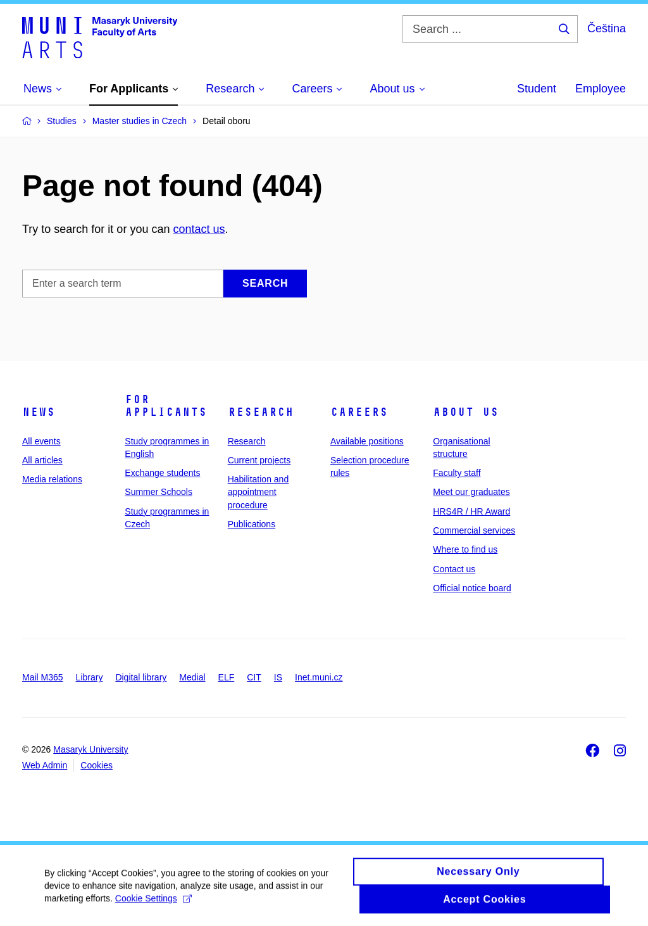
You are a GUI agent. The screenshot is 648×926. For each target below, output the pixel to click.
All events (41, 441)
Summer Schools (158, 492)
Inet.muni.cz (318, 677)
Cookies (96, 765)
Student (536, 88)
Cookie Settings (153, 904)
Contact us (454, 569)
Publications (252, 524)
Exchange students (162, 473)
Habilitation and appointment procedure (258, 492)
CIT (254, 677)
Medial (192, 677)
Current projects (259, 460)
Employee (600, 88)
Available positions (367, 441)
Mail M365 (42, 677)
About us (466, 412)
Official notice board (472, 588)
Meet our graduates (471, 492)
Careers (359, 412)
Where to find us (465, 549)
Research (261, 412)
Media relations (52, 479)
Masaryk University (90, 749)
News (38, 412)
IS (278, 677)
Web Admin (44, 765)
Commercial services (474, 530)
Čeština (606, 28)
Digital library (140, 677)
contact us (199, 229)
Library (89, 677)
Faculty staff (456, 473)
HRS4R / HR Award (471, 511)
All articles (42, 460)
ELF (226, 677)
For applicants (166, 405)
